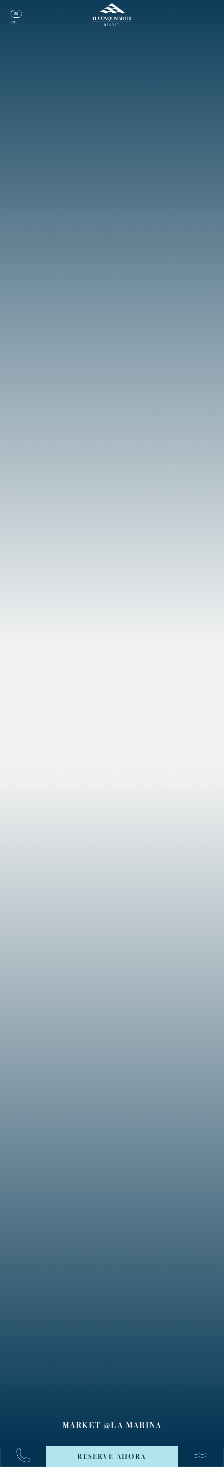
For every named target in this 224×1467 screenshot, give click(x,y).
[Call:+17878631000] (26, 1456)
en (13, 22)
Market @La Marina (112, 1426)
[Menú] (197, 1456)
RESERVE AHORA (112, 1456)
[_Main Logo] (112, 14)
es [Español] (16, 13)
